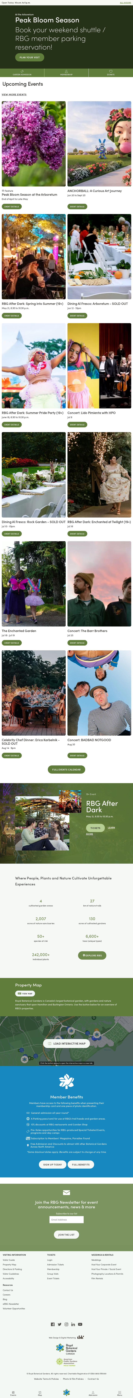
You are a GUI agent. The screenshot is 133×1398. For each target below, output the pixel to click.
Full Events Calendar (66, 769)
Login (49, 1259)
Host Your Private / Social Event (106, 1269)
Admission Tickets (55, 1264)
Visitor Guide (9, 1259)
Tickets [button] (51, 1255)
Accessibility (8, 1278)
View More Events (14, 94)
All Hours (125, 2)
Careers (6, 1294)
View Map (25, 993)
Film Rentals (97, 1278)
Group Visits (52, 1273)
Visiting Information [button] (14, 1255)
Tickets (95, 827)
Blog (5, 1299)
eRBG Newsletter (11, 1303)
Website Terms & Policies (46, 1378)
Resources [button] (8, 1285)
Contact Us (8, 1290)
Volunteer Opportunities (14, 1308)
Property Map (9, 1264)
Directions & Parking (12, 1269)
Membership (53, 1269)
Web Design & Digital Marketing (66, 1337)
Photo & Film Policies (73, 1378)
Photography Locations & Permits (107, 1273)
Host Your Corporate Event (103, 1264)
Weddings (96, 1259)
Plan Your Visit (30, 57)
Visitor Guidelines (11, 1273)
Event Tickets (53, 1278)
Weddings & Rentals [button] (102, 1255)
